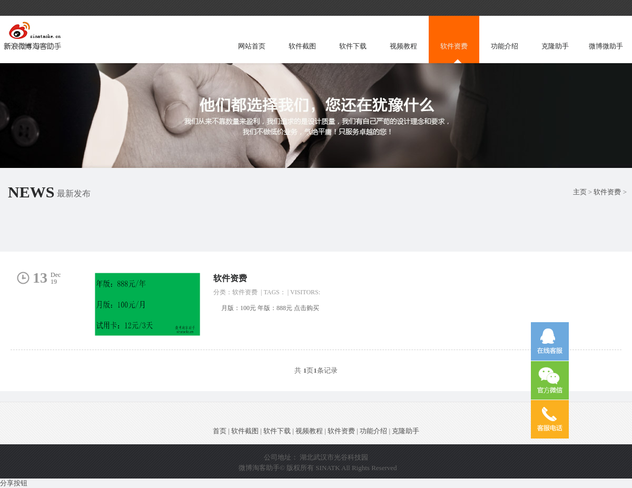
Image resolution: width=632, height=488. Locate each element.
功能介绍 (504, 46)
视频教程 (403, 46)
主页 (580, 192)
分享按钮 (13, 483)
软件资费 (454, 46)
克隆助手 (555, 46)
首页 (219, 431)
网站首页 (251, 46)
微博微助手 (606, 46)
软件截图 (302, 46)
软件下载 (353, 46)
